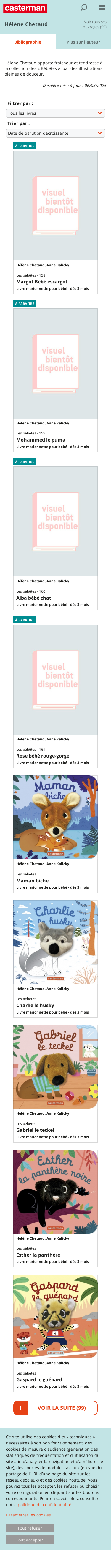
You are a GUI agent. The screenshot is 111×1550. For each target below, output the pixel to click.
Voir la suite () (52, 1407)
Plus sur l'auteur (83, 42)
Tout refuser (29, 1528)
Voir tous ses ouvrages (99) (95, 24)
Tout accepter (29, 1540)
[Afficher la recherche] (84, 8)
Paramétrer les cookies (28, 1515)
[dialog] (55, 1489)
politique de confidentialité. (45, 1504)
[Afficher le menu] (102, 8)
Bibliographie (27, 42)
